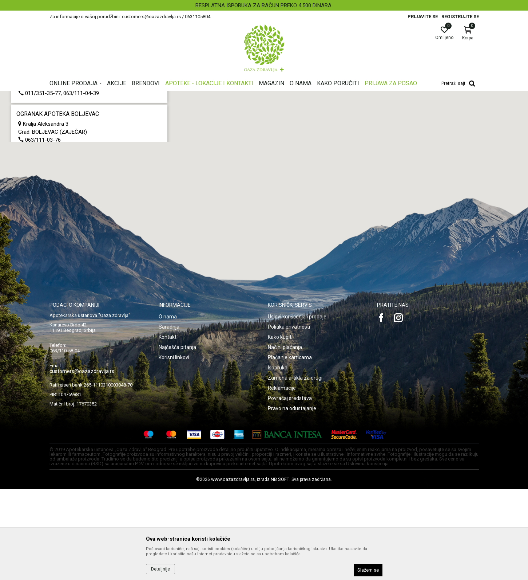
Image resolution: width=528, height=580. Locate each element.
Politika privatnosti (289, 418)
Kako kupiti (280, 428)
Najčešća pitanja (177, 438)
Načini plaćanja (285, 438)
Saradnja (169, 418)
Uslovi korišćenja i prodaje (297, 408)
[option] (264, 5)
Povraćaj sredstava (290, 489)
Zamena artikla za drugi (295, 469)
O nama (168, 408)
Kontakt (167, 428)
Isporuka (277, 459)
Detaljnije (160, 569)
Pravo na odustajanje (292, 499)
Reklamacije (282, 479)
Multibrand (27, 130)
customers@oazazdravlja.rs (81, 462)
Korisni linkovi (174, 448)
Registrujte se (460, 16)
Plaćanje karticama (290, 448)
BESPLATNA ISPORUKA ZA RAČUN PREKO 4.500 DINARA (263, 5)
